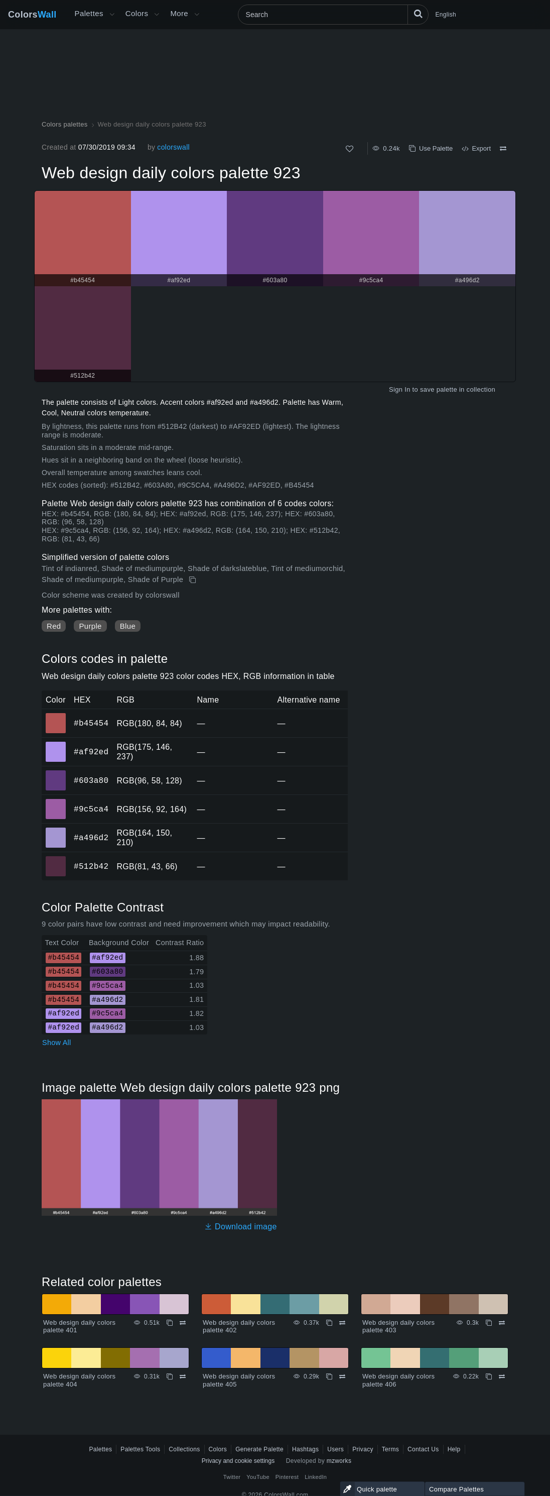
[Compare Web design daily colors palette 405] (342, 1376)
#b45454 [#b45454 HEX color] (56, 716)
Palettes (89, 13)
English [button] (446, 14)
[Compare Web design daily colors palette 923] (503, 148)
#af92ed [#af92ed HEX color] (56, 745)
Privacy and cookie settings (238, 1460)
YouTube (257, 1477)
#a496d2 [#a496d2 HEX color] (56, 831)
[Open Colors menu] (157, 14)
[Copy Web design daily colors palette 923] (193, 580)
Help (454, 1449)
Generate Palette (259, 1449)
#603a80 (91, 780)
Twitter (232, 1477)
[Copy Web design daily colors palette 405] (329, 1376)
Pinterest (287, 1477)
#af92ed (91, 751)
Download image (240, 1226)
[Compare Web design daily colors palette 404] (182, 1376)
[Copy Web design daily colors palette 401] (169, 1323)
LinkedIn (316, 1477)
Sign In (399, 389)
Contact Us (423, 1449)
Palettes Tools (140, 1449)
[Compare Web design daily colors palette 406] (501, 1376)
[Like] (349, 149)
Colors (32, 15)
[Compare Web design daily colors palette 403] (501, 1323)
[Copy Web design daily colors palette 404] (169, 1376)
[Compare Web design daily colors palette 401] (182, 1323)
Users (335, 1449)
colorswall (173, 147)
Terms (390, 1449)
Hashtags (305, 1449)
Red (54, 626)
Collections (184, 1449)
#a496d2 (91, 837)
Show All (56, 1043)
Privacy (362, 1449)
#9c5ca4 (91, 809)
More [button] (179, 13)
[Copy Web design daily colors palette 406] (488, 1376)
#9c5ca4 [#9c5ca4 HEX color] (56, 802)
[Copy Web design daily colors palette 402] (329, 1323)
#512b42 (91, 866)
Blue (127, 626)
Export (476, 148)
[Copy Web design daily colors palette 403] (488, 1323)
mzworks (339, 1460)
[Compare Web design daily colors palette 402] (342, 1323)
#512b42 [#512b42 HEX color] (56, 859)
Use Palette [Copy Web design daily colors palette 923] (431, 148)
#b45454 (91, 723)
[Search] (333, 15)
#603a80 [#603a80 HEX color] (56, 773)
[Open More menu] (112, 14)
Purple (90, 626)
